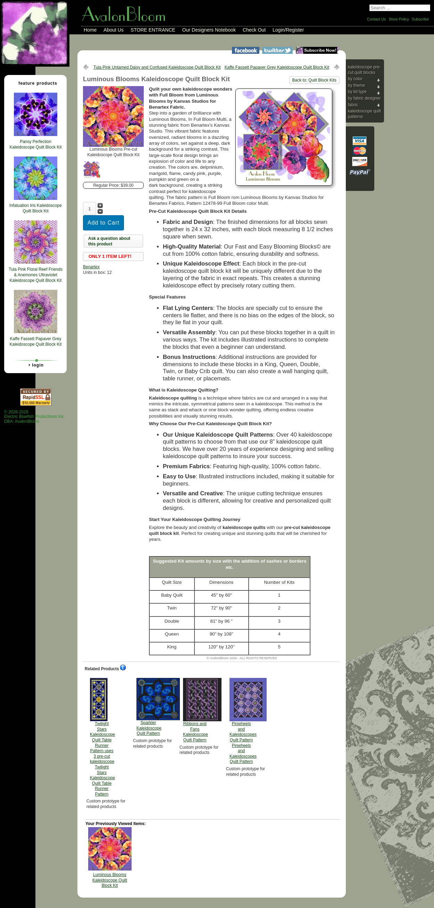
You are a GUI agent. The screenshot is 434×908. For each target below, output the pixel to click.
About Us (113, 30)
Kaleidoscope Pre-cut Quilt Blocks (364, 70)
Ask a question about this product (109, 241)
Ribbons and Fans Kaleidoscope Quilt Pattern (195, 710)
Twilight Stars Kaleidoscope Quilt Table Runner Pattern (102, 737)
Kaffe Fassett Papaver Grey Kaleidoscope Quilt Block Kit (277, 67)
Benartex (91, 266)
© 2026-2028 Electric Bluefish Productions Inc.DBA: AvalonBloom (34, 417)
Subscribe (420, 19)
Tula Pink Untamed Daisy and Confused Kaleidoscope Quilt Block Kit (156, 67)
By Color (355, 78)
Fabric (353, 104)
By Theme (356, 85)
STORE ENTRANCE (153, 30)
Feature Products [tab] (35, 83)
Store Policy (399, 19)
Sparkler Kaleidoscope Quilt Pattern (148, 707)
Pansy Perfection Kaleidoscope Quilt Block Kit (35, 144)
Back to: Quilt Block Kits (314, 80)
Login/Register (288, 30)
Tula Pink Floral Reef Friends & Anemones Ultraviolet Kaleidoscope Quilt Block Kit (35, 275)
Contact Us (376, 19)
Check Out (254, 30)
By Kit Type (357, 91)
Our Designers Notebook (209, 30)
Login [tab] (35, 365)
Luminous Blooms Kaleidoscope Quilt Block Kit (109, 880)
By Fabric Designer (364, 98)
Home (90, 30)
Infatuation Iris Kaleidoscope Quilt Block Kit (35, 208)
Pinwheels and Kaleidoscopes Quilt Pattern (243, 721)
